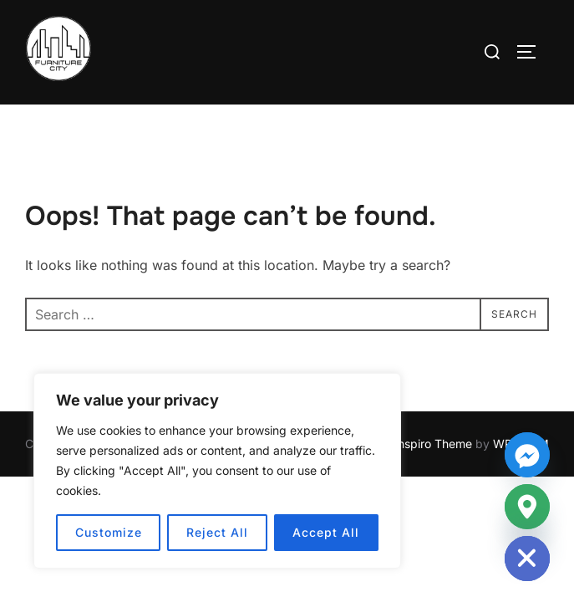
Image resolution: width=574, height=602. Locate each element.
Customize (108, 532)
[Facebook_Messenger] (527, 454)
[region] (217, 471)
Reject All (217, 532)
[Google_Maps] (527, 506)
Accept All (325, 532)
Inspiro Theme (433, 443)
